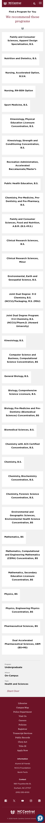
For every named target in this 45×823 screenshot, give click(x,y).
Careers (22, 720)
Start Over (13, 691)
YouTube (22, 800)
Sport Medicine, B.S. (16, 105)
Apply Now (22, 750)
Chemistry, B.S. (13, 462)
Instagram (30, 800)
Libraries (22, 703)
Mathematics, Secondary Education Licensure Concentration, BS (22, 576)
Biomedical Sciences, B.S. (19, 429)
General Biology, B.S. (16, 376)
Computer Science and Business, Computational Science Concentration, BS (22, 358)
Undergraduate (22, 666)
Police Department (22, 712)
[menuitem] (5, 800)
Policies (22, 725)
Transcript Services (22, 733)
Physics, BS (11, 594)
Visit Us (22, 716)
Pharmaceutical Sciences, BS (21, 626)
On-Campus (22, 674)
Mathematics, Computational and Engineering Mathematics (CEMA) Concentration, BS (22, 554)
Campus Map (22, 707)
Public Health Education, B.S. (21, 183)
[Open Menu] (40, 3)
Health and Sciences (22, 682)
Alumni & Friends (22, 764)
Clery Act (22, 742)
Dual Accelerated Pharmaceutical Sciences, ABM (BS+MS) (22, 644)
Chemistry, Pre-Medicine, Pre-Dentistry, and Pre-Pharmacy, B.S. (22, 201)
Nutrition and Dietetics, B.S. (20, 58)
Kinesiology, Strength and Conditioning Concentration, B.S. (22, 144)
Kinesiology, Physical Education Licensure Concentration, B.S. (22, 122)
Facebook (5, 800)
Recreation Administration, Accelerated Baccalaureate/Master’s (22, 165)
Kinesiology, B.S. (14, 340)
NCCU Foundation (22, 768)
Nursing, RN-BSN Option (18, 90)
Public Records (22, 737)
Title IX (22, 746)
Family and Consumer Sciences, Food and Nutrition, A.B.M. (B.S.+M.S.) (22, 222)
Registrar (22, 729)
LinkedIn (39, 800)
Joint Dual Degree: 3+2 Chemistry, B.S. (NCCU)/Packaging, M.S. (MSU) (22, 297)
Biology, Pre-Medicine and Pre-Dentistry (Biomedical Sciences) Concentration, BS (22, 412)
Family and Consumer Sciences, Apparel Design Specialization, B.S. (22, 40)
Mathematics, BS (14, 537)
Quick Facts (22, 772)
